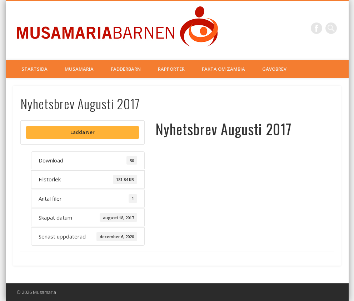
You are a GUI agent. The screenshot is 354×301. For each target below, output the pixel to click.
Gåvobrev (274, 69)
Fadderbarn (126, 69)
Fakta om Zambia (223, 69)
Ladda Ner (82, 132)
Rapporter (171, 69)
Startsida (34, 69)
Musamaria (79, 69)
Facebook (316, 28)
